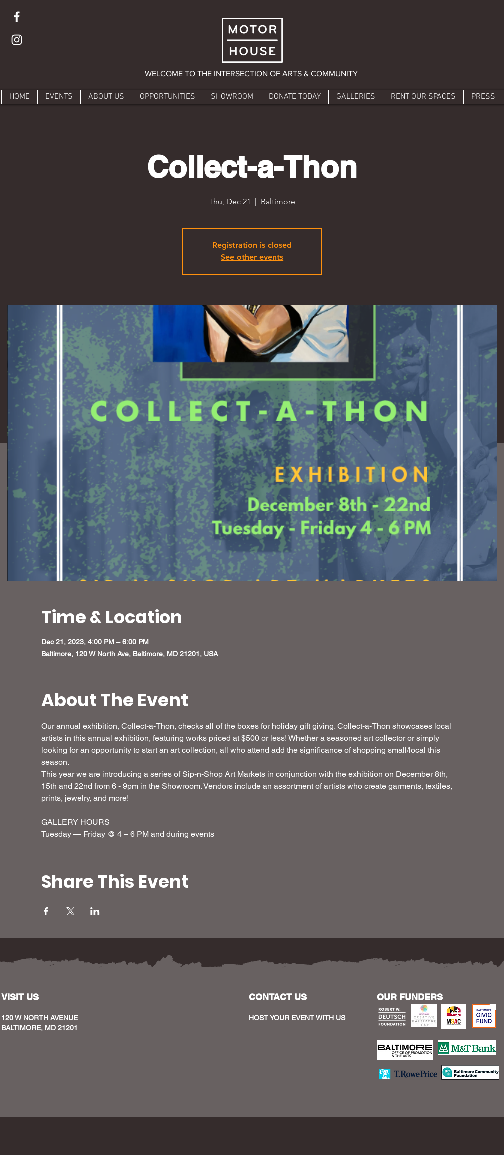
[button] (252, 74)
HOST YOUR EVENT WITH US (297, 1018)
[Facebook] (17, 17)
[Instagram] (17, 40)
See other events (252, 257)
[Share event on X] (70, 912)
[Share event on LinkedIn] (95, 912)
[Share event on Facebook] (46, 912)
